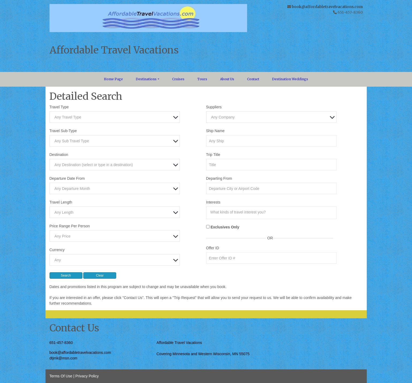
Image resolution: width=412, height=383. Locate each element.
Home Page (113, 79)
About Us (227, 79)
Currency (57, 250)
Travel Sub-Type (63, 131)
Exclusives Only (224, 227)
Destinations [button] (146, 79)
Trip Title (213, 154)
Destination (59, 154)
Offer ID (212, 248)
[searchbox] (272, 212)
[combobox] (115, 117)
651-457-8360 (61, 342)
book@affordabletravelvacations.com (327, 6)
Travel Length (61, 202)
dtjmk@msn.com (63, 358)
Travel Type (59, 107)
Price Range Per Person (70, 226)
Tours (202, 79)
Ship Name (215, 131)
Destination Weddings (290, 79)
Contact (253, 79)
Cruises (178, 79)
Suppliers (214, 107)
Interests (213, 202)
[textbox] (116, 117)
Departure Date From (67, 178)
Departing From (219, 178)
